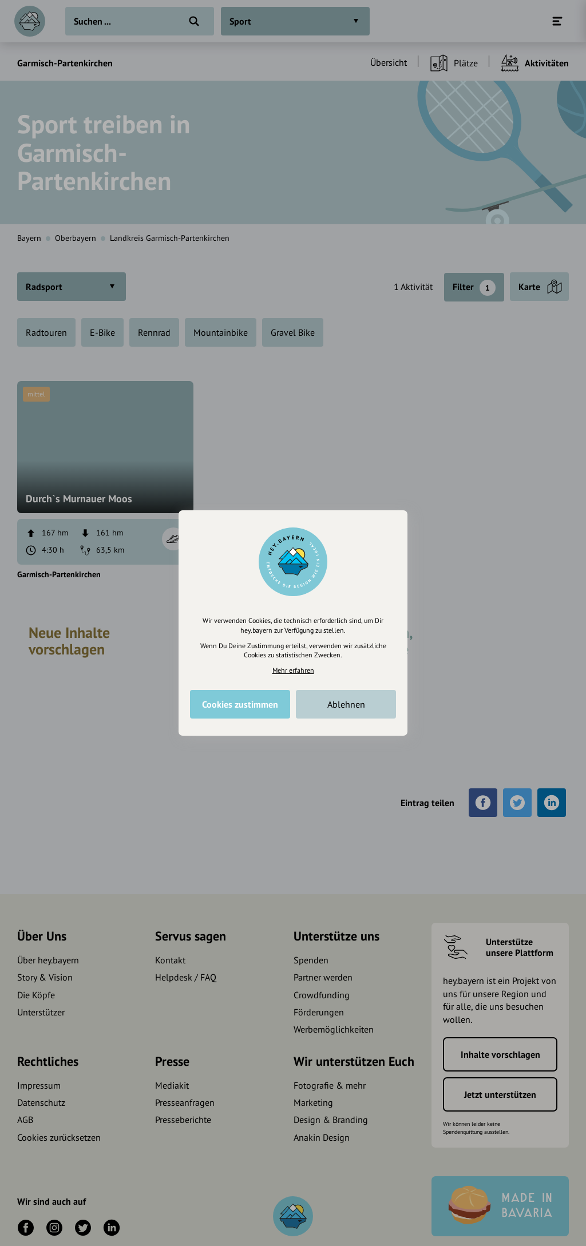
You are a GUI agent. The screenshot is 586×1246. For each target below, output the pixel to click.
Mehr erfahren (293, 670)
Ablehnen (346, 704)
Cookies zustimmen (240, 704)
